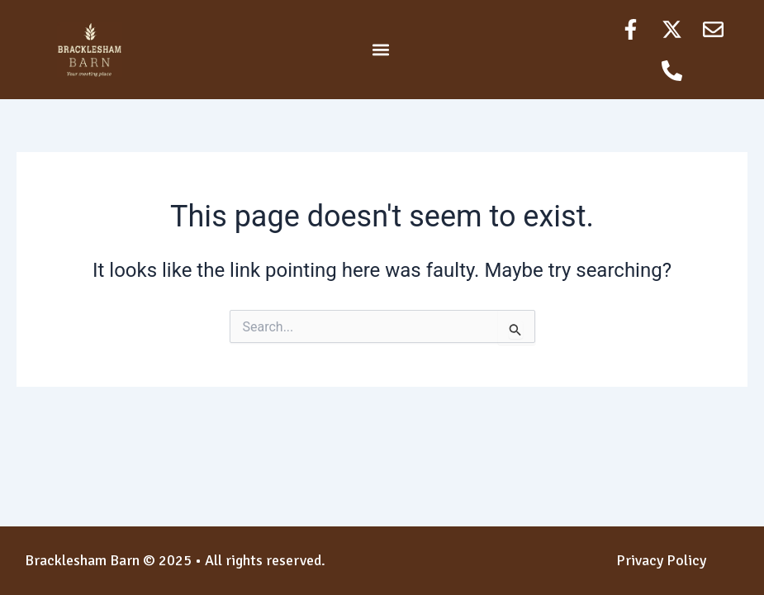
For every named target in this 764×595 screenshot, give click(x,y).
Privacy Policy (661, 560)
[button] (381, 50)
